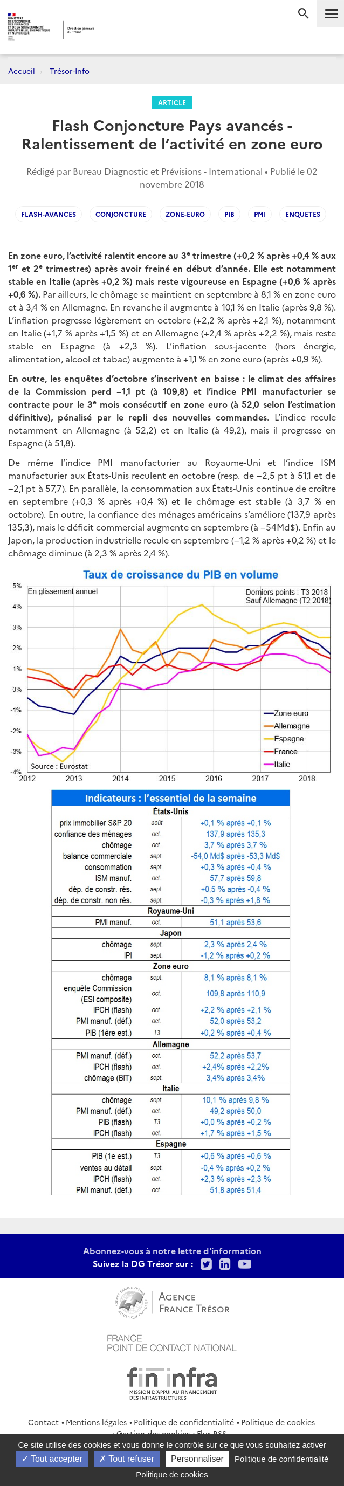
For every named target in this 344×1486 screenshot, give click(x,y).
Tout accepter (52, 1458)
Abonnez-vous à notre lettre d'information (172, 1250)
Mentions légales (96, 1421)
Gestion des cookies (153, 1433)
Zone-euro (185, 213)
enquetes (302, 213)
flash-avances (48, 213)
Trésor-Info (70, 70)
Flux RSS (211, 1433)
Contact (43, 1421)
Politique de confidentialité (184, 1421)
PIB (229, 213)
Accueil (21, 70)
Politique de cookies (278, 1421)
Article (172, 102)
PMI (260, 213)
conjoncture (120, 213)
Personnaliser (197, 1458)
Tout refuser (126, 1458)
